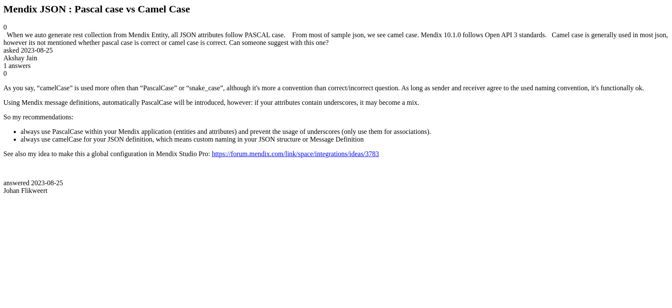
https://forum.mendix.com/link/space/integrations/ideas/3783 (295, 153)
